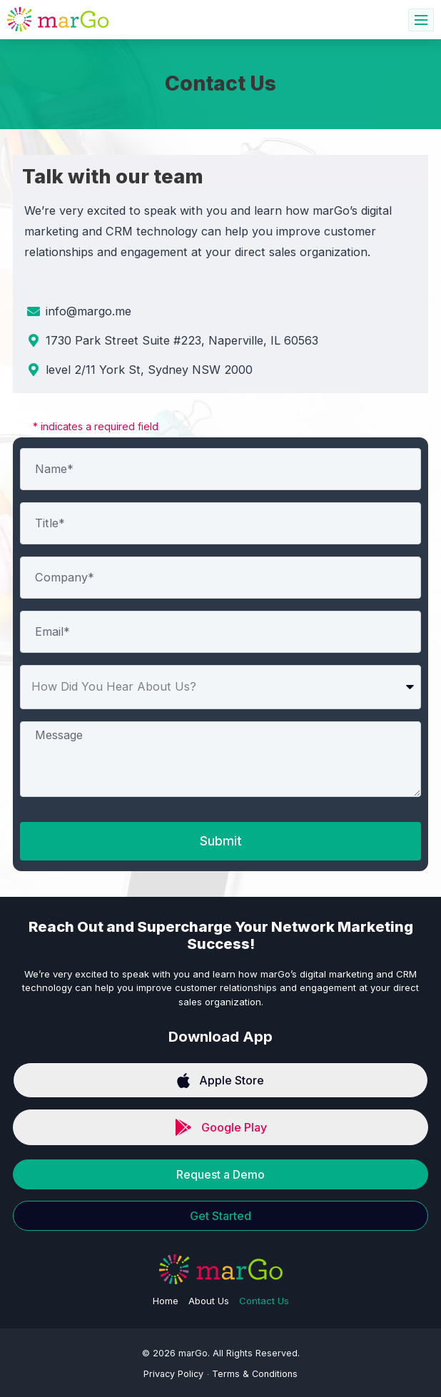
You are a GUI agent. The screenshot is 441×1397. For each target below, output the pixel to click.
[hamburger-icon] (421, 20)
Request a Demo (220, 1174)
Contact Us (264, 1300)
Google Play (221, 1127)
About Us (208, 1300)
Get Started (220, 1216)
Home (165, 1300)
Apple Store (220, 1080)
